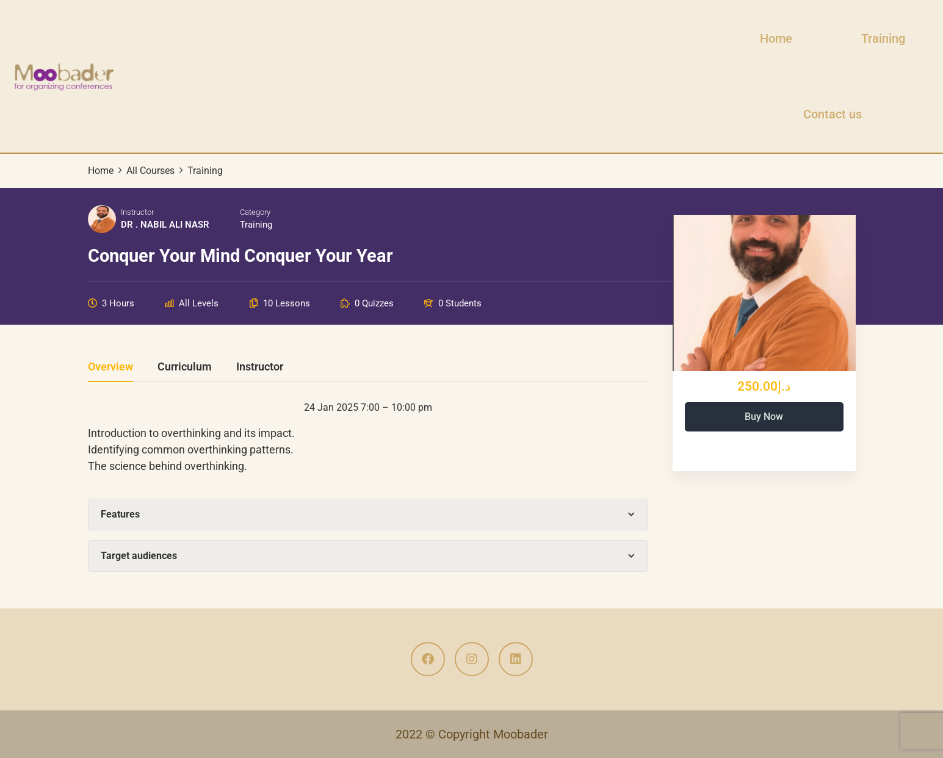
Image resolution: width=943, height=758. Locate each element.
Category (255, 212)
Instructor (137, 212)
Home (776, 38)
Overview (110, 367)
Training (883, 38)
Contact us (832, 114)
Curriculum (184, 367)
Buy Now (764, 416)
